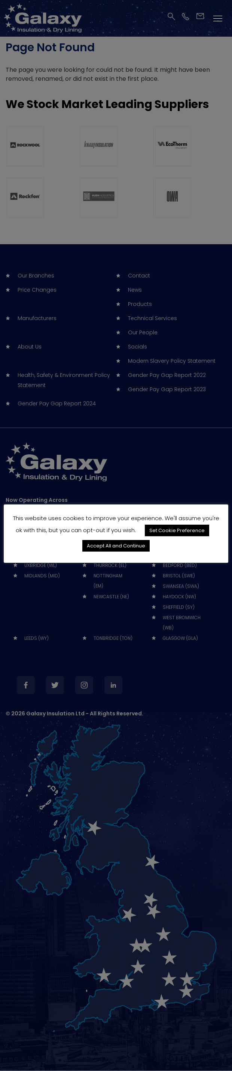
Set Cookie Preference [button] (177, 530)
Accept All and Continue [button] (116, 545)
